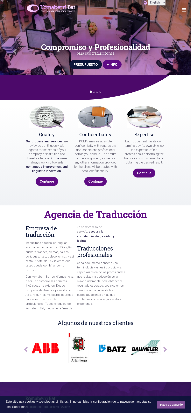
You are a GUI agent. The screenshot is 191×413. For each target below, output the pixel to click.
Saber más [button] (19, 407)
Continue (47, 181)
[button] (14, 50)
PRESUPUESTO (86, 64)
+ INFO (112, 64)
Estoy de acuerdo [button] (171, 404)
